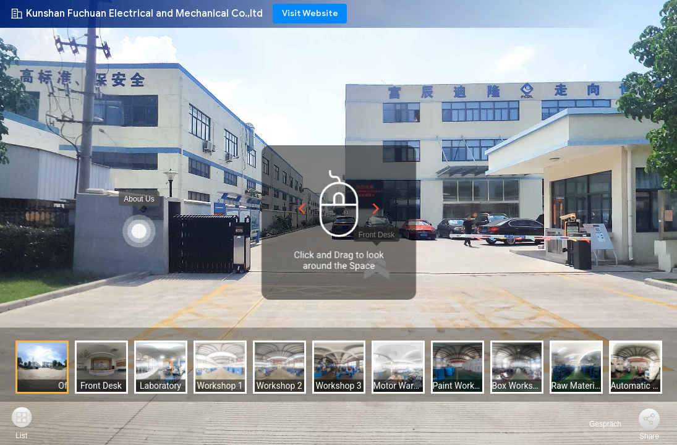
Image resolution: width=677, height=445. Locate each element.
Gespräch (598, 424)
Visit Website (310, 13)
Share (649, 436)
